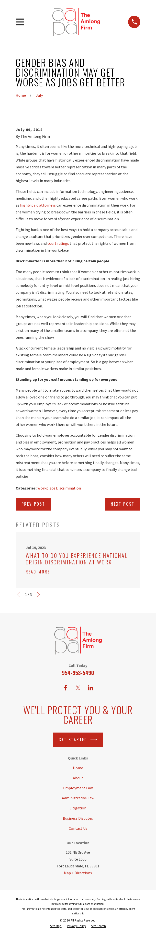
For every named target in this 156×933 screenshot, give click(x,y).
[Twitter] (78, 687)
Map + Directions (78, 872)
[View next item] (38, 594)
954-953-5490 (78, 672)
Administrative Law (78, 797)
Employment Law (78, 787)
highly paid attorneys (38, 205)
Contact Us (78, 828)
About (78, 777)
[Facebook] (65, 687)
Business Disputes (78, 818)
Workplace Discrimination (59, 488)
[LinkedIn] (90, 687)
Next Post (122, 504)
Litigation (77, 807)
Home (78, 767)
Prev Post (33, 504)
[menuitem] (56, 926)
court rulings (58, 243)
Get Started (78, 739)
